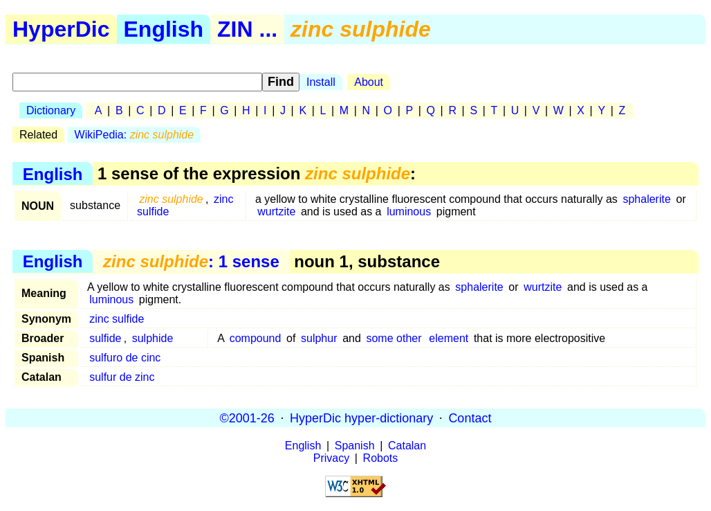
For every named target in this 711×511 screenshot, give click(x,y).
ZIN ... (247, 29)
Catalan (407, 445)
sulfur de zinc (121, 377)
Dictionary (50, 110)
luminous (409, 211)
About (368, 82)
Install (320, 82)
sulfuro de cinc (124, 358)
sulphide (153, 338)
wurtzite (276, 211)
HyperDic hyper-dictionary (361, 417)
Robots (380, 458)
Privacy (331, 458)
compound (255, 338)
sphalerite (646, 199)
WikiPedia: (134, 135)
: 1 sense (191, 261)
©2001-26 (247, 417)
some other (393, 338)
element (448, 338)
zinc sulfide (116, 319)
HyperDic (61, 29)
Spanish (355, 445)
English (164, 29)
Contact (469, 417)
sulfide (105, 338)
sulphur (319, 338)
